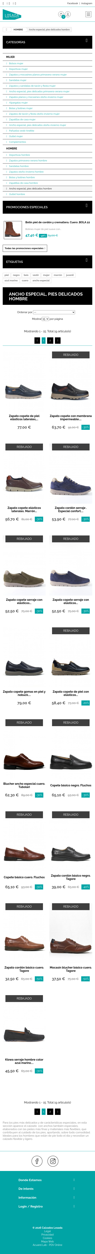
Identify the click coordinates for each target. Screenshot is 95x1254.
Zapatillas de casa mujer (22, 119)
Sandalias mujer (17, 80)
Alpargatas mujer (18, 102)
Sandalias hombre (19, 166)
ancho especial (40, 280)
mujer (46, 275)
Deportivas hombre (19, 155)
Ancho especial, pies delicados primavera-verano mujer (39, 91)
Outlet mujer (16, 136)
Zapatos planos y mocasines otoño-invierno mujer (36, 97)
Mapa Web (47, 1241)
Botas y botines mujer (21, 108)
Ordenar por (24, 312)
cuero (25, 280)
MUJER (10, 57)
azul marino (11, 280)
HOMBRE (11, 148)
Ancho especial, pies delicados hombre (30, 188)
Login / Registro (30, 1206)
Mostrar (37, 319)
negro (16, 275)
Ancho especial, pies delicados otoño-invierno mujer (37, 125)
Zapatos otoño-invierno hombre (26, 171)
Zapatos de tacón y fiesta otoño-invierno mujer (34, 114)
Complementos (17, 142)
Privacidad (47, 1234)
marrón (58, 275)
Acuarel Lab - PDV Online (47, 1245)
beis (26, 275)
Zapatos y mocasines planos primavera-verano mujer (38, 74)
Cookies (47, 1238)
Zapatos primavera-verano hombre (28, 160)
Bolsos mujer (16, 63)
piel (7, 275)
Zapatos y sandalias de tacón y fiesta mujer (32, 85)
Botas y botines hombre (22, 177)
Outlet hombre (17, 194)
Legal (47, 1231)
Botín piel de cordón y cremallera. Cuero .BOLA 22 (57, 222)
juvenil (70, 275)
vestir (36, 275)
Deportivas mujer (18, 69)
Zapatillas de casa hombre (23, 183)
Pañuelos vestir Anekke (21, 130)
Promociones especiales (27, 207)
